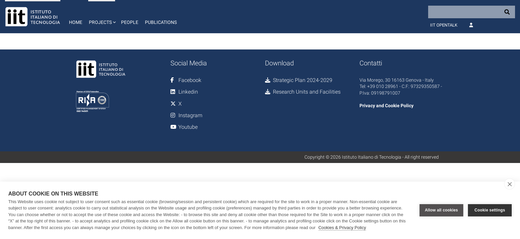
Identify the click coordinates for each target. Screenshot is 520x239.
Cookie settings (490, 210)
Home (75, 22)
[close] (509, 184)
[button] (102, 16)
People (129, 22)
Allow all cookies (441, 210)
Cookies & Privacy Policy (342, 227)
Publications (161, 22)
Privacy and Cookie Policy (386, 105)
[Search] (471, 12)
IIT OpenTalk (443, 25)
